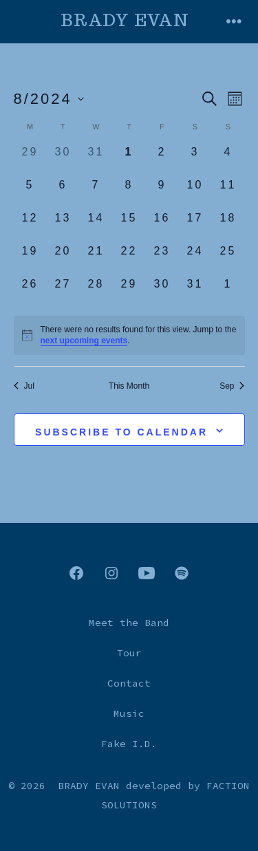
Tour (129, 653)
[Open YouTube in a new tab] (146, 573)
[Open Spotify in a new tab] (181, 573)
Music (129, 713)
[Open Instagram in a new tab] (111, 573)
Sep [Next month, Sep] (231, 386)
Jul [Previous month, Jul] (24, 386)
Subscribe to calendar (121, 432)
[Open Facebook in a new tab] (76, 573)
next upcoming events (84, 340)
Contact (129, 683)
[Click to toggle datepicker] (49, 98)
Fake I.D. (129, 743)
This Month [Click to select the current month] (129, 386)
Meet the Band (129, 622)
